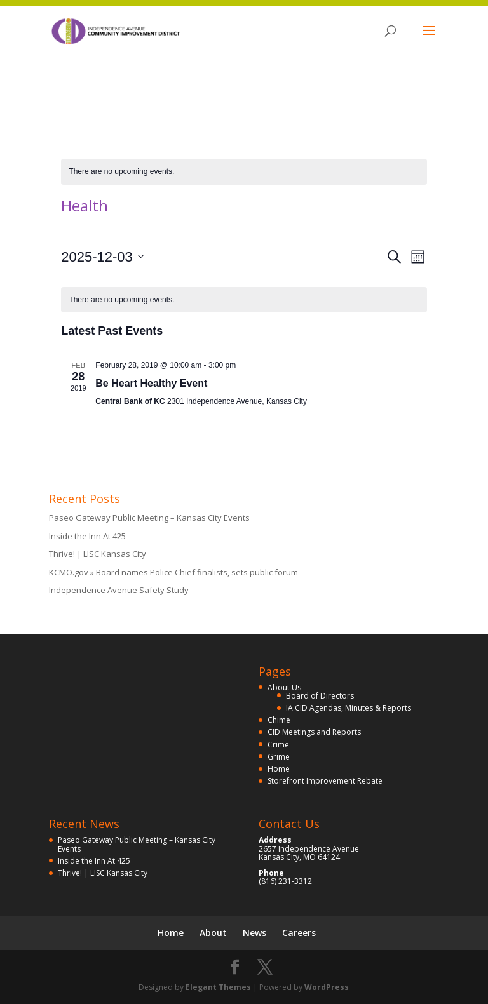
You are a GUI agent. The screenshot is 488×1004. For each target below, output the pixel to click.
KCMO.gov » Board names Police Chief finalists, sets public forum (173, 572)
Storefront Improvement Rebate (325, 780)
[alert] (243, 172)
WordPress (326, 987)
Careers (299, 933)
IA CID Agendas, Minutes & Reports (348, 707)
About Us (284, 687)
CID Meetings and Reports (314, 731)
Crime (278, 744)
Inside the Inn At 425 (87, 536)
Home (279, 768)
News (254, 933)
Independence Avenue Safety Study (119, 590)
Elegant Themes (218, 987)
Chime (279, 719)
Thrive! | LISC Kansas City (97, 553)
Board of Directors (320, 695)
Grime (279, 756)
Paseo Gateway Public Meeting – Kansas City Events (149, 517)
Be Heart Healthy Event (151, 383)
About (213, 933)
